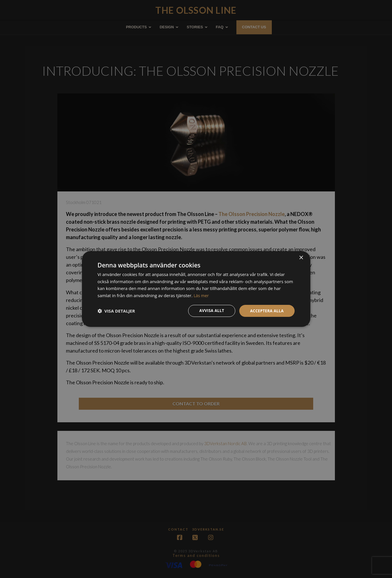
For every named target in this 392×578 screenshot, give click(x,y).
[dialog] (196, 289)
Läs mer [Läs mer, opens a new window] (202, 295)
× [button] (301, 257)
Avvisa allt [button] (209, 310)
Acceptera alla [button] (266, 310)
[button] (116, 310)
